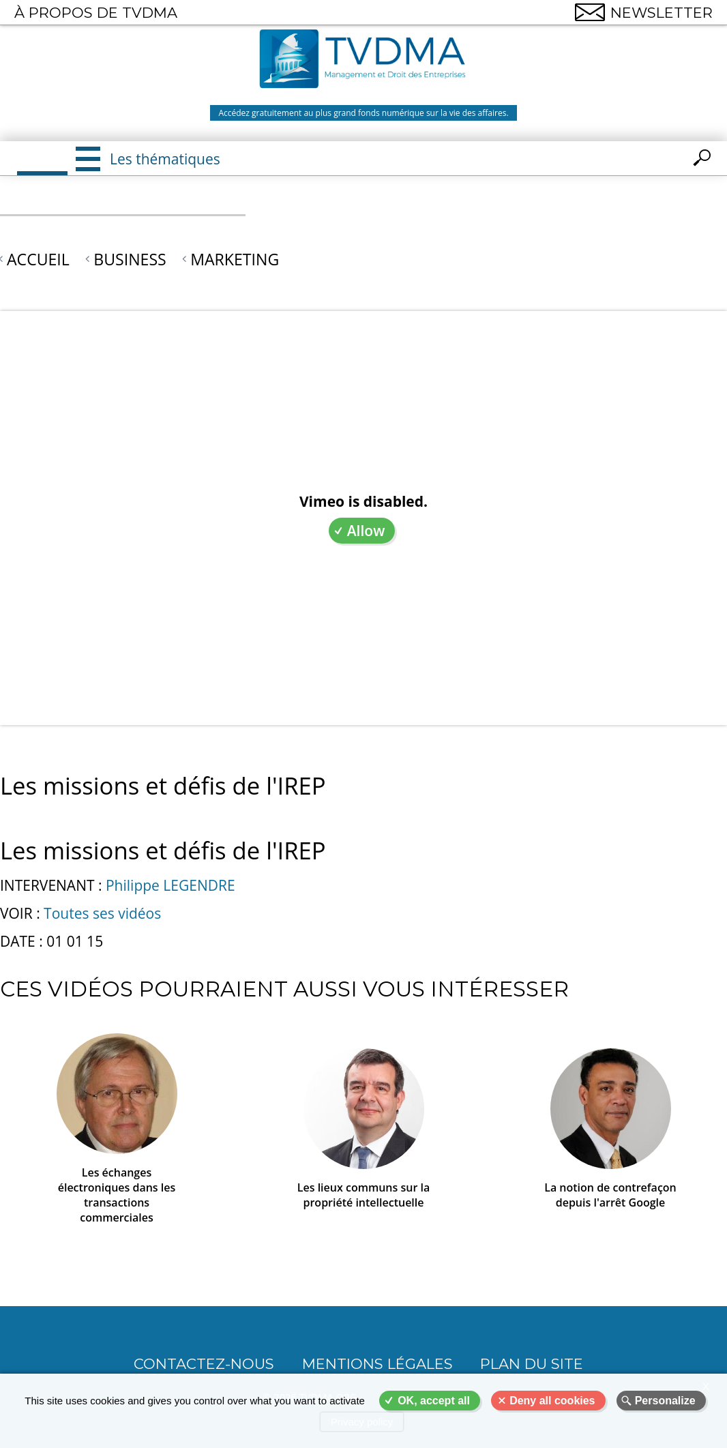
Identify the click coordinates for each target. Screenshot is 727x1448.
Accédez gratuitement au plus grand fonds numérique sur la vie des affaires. (363, 113)
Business (129, 259)
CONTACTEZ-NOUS (204, 1363)
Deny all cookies (552, 1400)
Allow (366, 530)
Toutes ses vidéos (102, 913)
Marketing (234, 259)
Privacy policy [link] (362, 1422)
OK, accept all (434, 1400)
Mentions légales (377, 1363)
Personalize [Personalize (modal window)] (665, 1400)
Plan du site (531, 1363)
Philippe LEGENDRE (170, 885)
